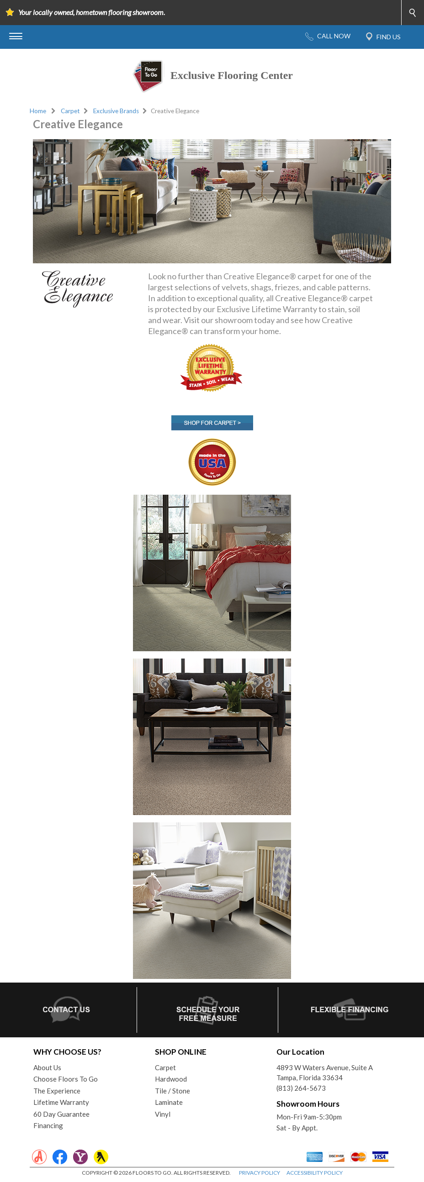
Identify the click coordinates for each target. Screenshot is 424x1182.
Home (38, 111)
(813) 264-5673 (301, 1088)
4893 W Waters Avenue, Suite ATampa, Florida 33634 (324, 1072)
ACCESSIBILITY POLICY (314, 1172)
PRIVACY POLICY (259, 1172)
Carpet (70, 111)
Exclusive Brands (116, 111)
